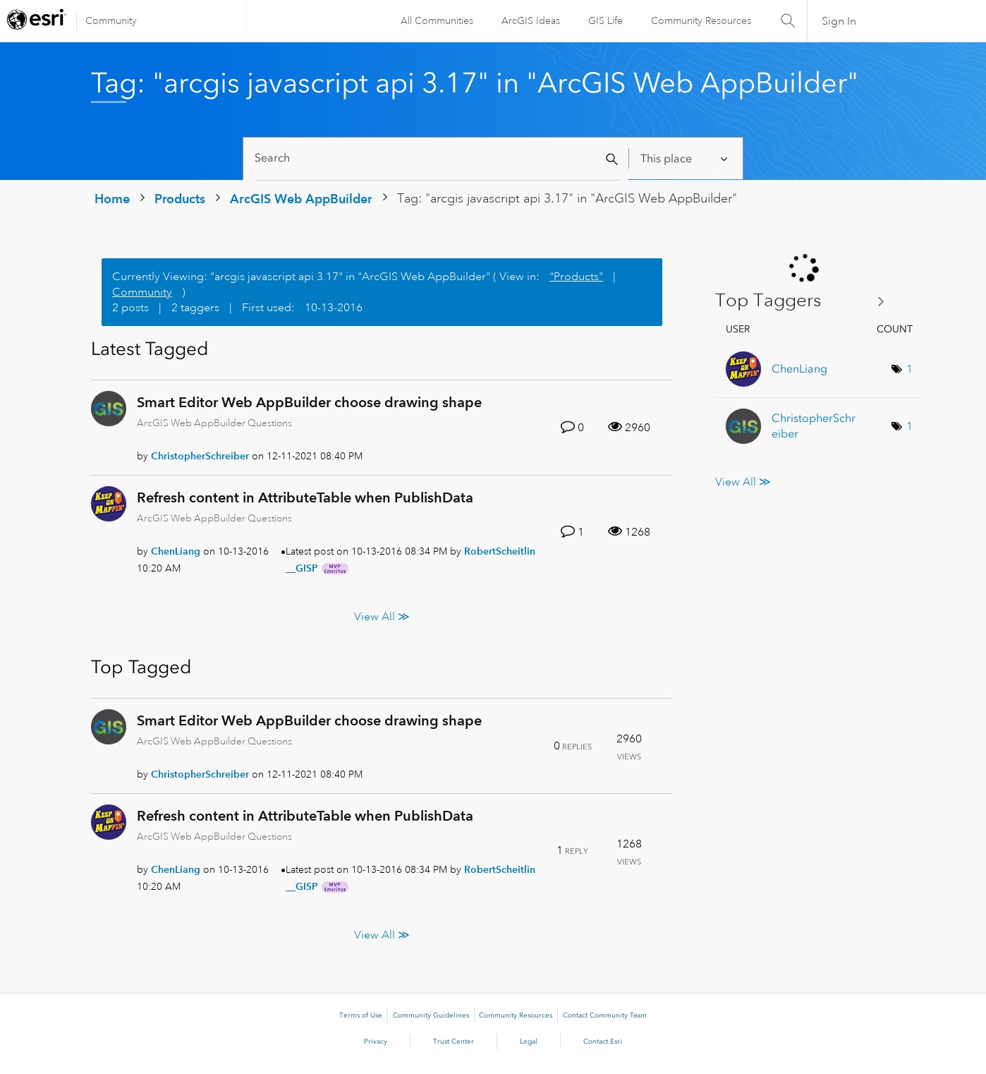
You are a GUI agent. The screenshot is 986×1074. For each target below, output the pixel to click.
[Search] (438, 158)
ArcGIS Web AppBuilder (301, 198)
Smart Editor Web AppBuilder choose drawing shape (309, 402)
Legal (528, 1041)
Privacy (375, 1041)
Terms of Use (360, 1015)
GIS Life (603, 20)
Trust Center (453, 1041)
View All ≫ (382, 616)
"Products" (576, 277)
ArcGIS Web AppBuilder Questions (214, 422)
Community (111, 20)
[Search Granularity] (685, 158)
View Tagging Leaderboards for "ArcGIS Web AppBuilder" (805, 301)
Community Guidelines (431, 1015)
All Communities (434, 20)
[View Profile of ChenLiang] (175, 551)
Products (179, 198)
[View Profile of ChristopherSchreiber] (200, 455)
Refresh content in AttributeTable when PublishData (305, 497)
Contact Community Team (605, 1015)
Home (112, 198)
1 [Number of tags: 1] (909, 369)
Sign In (839, 21)
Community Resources (699, 20)
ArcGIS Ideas (528, 20)
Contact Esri (602, 1041)
